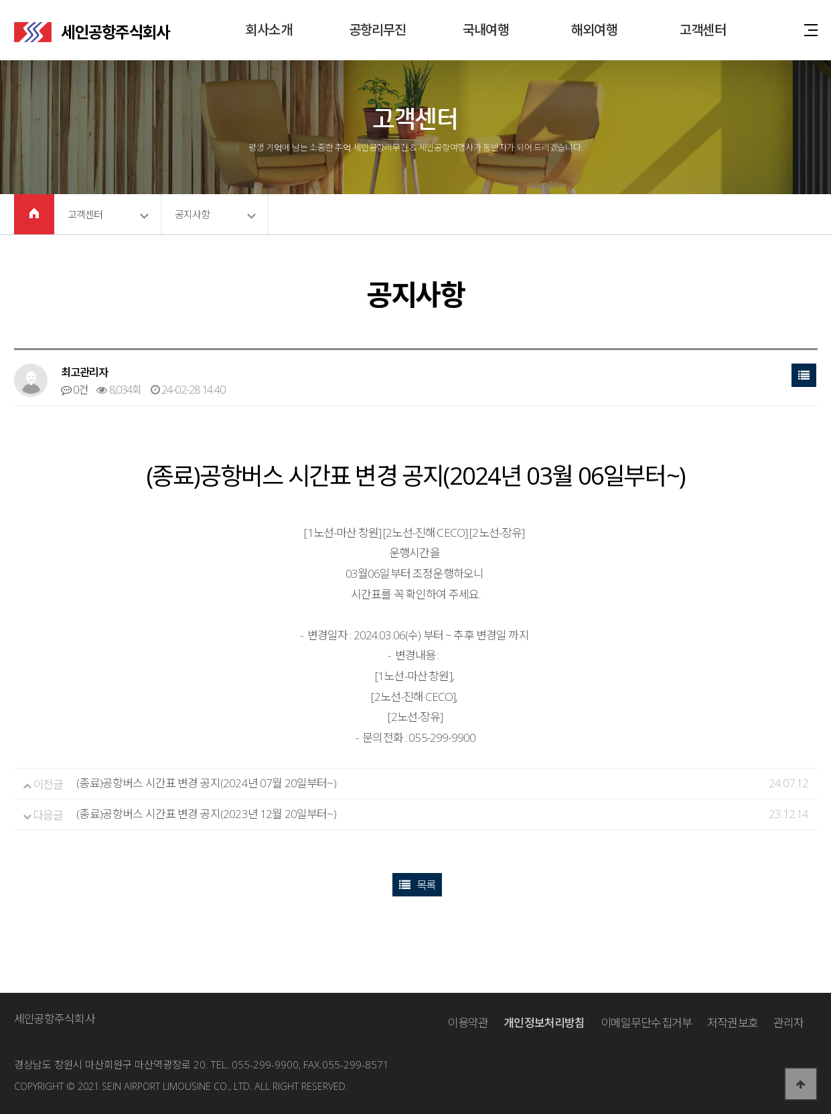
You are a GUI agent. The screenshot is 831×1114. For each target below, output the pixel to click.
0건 (74, 389)
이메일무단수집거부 (646, 1022)
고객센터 (703, 30)
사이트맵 (811, 29)
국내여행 (486, 30)
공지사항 (192, 214)
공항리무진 (377, 30)
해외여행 (594, 30)
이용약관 (467, 1022)
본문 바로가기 (0, 0)
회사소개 (269, 30)
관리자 (788, 1022)
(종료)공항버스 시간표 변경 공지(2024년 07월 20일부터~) (205, 783)
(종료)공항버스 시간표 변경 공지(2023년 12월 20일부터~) (205, 813)
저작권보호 (732, 1022)
